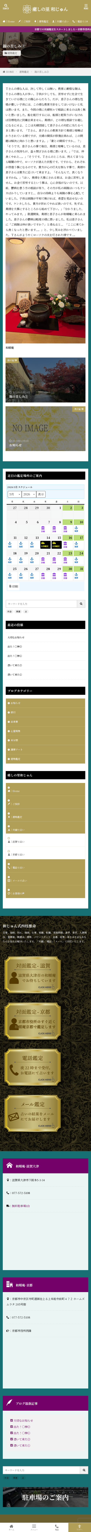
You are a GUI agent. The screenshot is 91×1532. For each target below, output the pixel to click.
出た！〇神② (15, 646)
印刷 (13, 586)
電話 (57, 1527)
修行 (13, 712)
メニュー (34, 1527)
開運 (18, 611)
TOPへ (79, 1527)
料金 (10, 611)
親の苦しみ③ (41, 71)
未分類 (14, 740)
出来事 (14, 721)
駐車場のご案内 (45, 1497)
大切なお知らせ (16, 637)
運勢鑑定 (12, 53)
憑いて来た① (15, 674)
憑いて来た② (15, 665)
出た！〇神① (15, 656)
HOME (10, 71)
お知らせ (15, 703)
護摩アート (17, 749)
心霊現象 (15, 731)
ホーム (11, 1527)
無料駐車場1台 (21, 1206)
